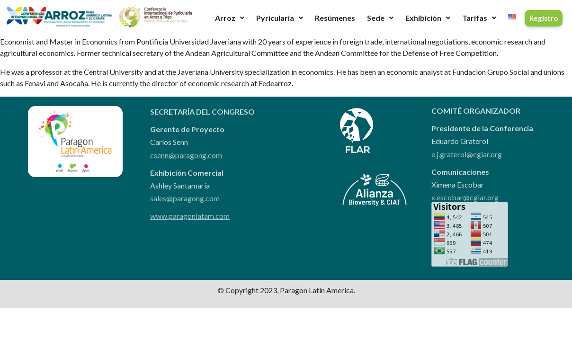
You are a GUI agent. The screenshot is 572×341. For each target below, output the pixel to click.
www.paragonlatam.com (190, 215)
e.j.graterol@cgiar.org (466, 154)
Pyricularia (279, 17)
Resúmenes (335, 17)
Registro (543, 18)
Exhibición (427, 17)
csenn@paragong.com (186, 155)
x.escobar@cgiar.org (465, 197)
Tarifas (479, 17)
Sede (380, 17)
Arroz (229, 17)
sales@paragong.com (185, 198)
